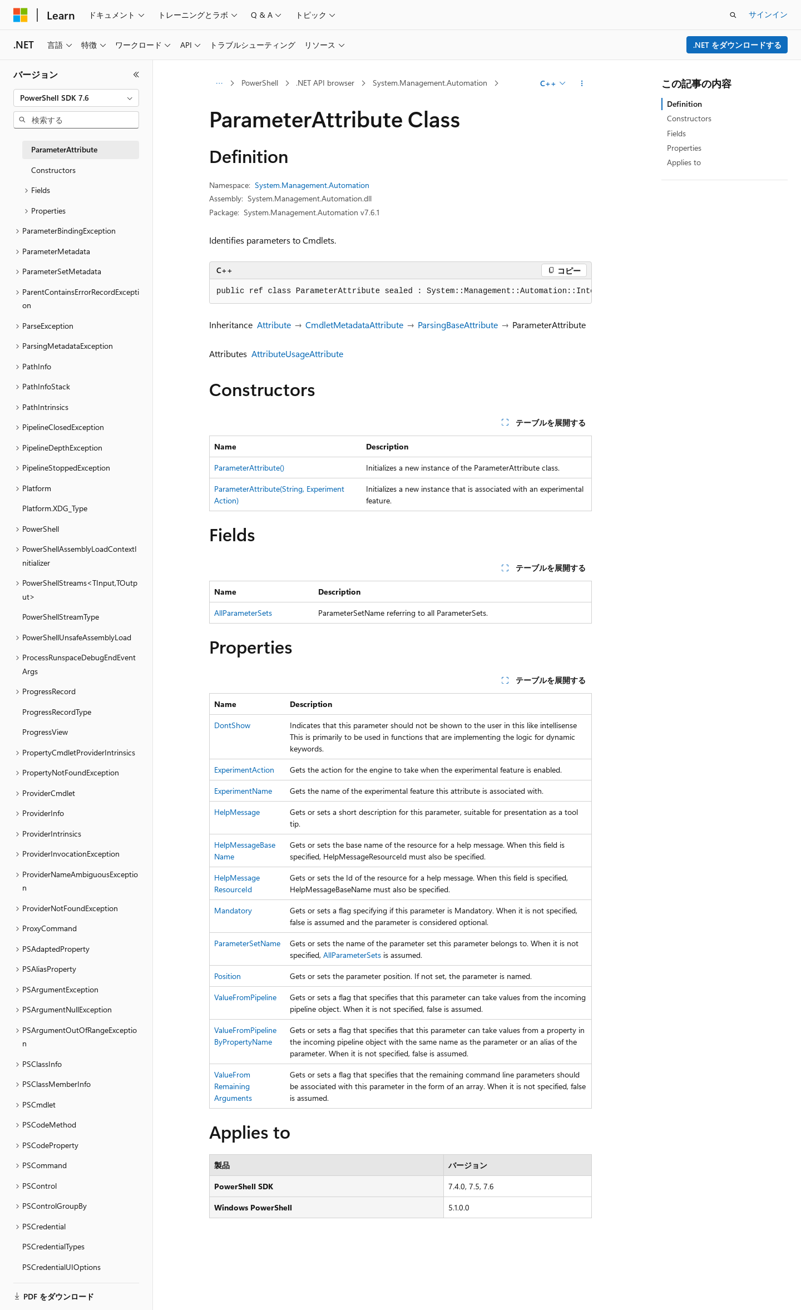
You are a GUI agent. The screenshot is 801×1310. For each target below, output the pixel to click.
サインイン (768, 14)
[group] (400, 291)
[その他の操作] (582, 83)
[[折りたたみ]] (136, 75)
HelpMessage (237, 812)
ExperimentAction (244, 769)
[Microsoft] (20, 15)
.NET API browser (325, 82)
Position (227, 976)
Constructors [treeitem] (53, 170)
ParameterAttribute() (249, 467)
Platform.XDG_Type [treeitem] (54, 508)
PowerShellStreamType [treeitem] (60, 616)
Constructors (689, 118)
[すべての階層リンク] (219, 83)
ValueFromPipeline (245, 997)
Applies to (684, 162)
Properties (684, 147)
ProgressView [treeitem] (45, 731)
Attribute (274, 324)
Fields (676, 133)
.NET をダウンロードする (737, 44)
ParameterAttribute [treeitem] (64, 149)
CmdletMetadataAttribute (354, 324)
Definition (684, 103)
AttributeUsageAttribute (297, 353)
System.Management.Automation (430, 82)
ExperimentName (243, 790)
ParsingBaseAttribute (458, 324)
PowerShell (259, 82)
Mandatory (233, 910)
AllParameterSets (243, 612)
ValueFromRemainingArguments (233, 1086)
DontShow (232, 725)
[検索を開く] (733, 15)
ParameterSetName (247, 943)
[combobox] (76, 98)
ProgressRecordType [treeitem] (56, 711)
